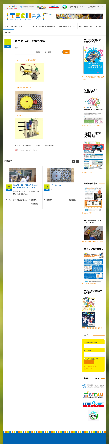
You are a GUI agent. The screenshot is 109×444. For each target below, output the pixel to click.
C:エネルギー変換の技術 (16, 200)
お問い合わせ (74, 7)
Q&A (60, 26)
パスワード (87, 350)
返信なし (39, 145)
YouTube (7, 32)
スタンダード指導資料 (38, 26)
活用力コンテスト (95, 26)
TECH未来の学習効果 (89, 283)
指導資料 (28, 145)
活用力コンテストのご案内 (91, 126)
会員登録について (93, 7)
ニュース (27, 26)
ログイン (83, 7)
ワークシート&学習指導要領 (26, 60)
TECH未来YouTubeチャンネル (92, 234)
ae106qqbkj (50, 145)
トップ (6, 26)
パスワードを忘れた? (90, 366)
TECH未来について (15, 26)
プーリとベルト (57, 185)
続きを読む (35, 204)
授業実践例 (51, 26)
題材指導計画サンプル (24, 88)
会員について (88, 369)
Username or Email (90, 342)
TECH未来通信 (83, 26)
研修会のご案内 (92, 200)
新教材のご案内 (87, 172)
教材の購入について (70, 26)
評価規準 (20, 115)
